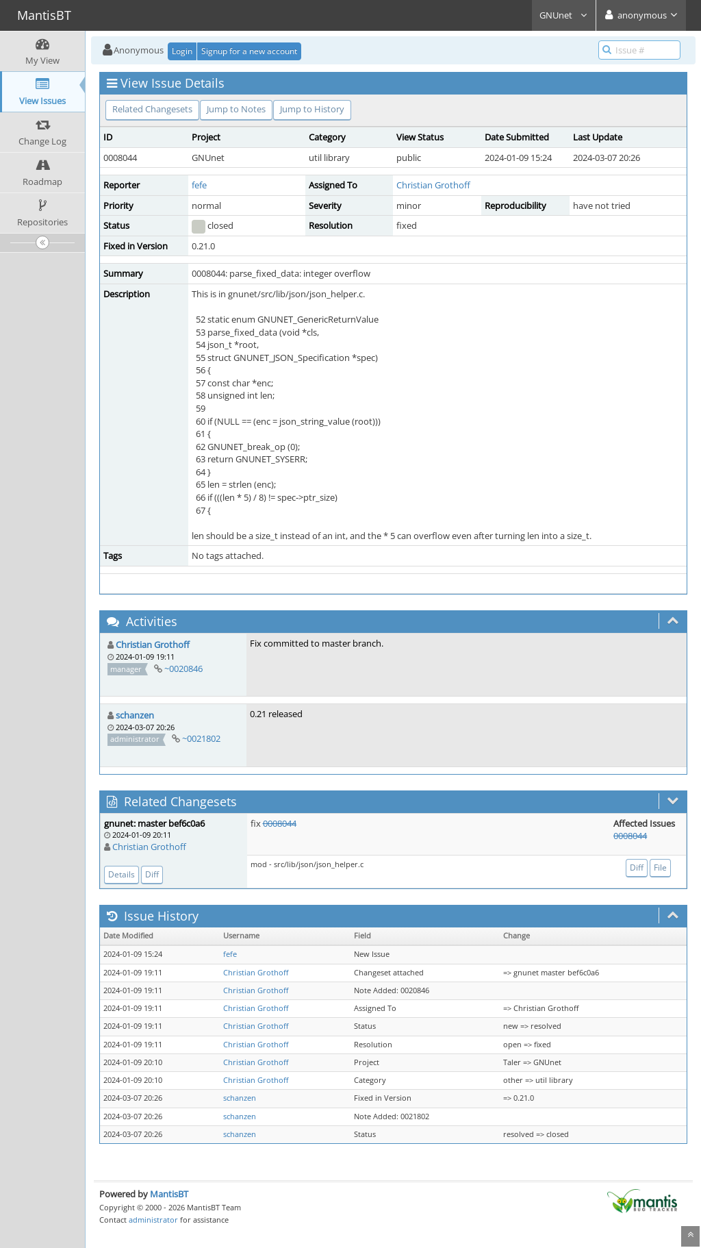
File (660, 867)
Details (121, 874)
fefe (199, 185)
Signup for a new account (249, 51)
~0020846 (183, 668)
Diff (152, 874)
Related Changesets (152, 109)
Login (182, 51)
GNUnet (563, 15)
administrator (153, 1219)
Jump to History (312, 109)
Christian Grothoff (433, 185)
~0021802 (201, 738)
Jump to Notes (236, 109)
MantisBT (169, 1194)
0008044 (279, 823)
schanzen (135, 715)
